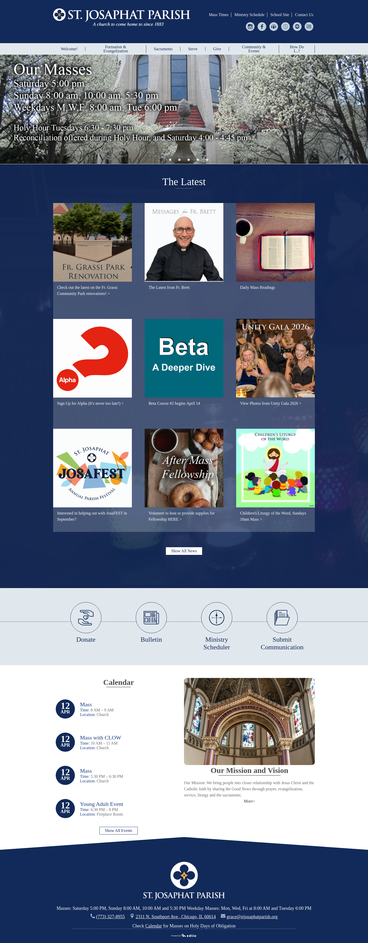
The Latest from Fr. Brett (168, 287)
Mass (86, 704)
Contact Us (304, 15)
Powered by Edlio (184, 936)
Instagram (250, 27)
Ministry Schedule (249, 15)
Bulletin (309, 27)
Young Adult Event (101, 804)
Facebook (262, 27)
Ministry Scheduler (285, 27)
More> (249, 801)
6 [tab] (207, 159)
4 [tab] (188, 159)
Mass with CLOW (100, 737)
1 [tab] (161, 159)
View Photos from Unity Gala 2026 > (270, 403)
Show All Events (118, 830)
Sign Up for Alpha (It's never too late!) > (90, 403)
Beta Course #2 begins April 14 (174, 403)
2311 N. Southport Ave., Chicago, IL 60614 (176, 916)
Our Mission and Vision (249, 770)
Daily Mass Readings (257, 287)
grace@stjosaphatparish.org (252, 916)
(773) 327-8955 (110, 916)
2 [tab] (170, 159)
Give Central (274, 27)
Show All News (184, 551)
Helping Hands (297, 27)
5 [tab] (197, 159)
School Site (279, 15)
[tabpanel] (184, 109)
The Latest (184, 181)
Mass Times (218, 15)
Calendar (118, 682)
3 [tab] (179, 159)
